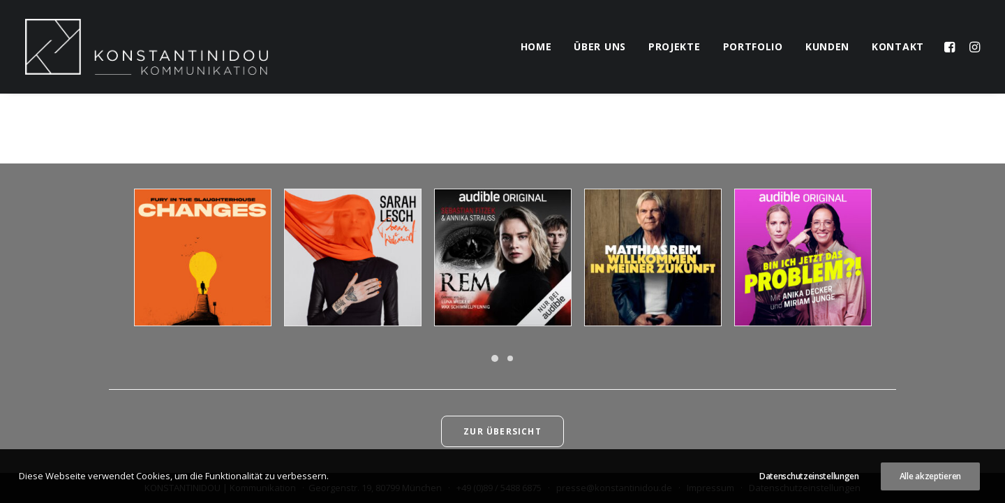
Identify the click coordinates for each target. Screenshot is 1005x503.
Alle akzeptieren (930, 476)
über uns (600, 46)
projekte (674, 46)
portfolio (753, 46)
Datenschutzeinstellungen (809, 476)
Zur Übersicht (502, 431)
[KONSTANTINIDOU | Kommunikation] (146, 47)
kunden (827, 46)
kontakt (898, 46)
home (536, 46)
